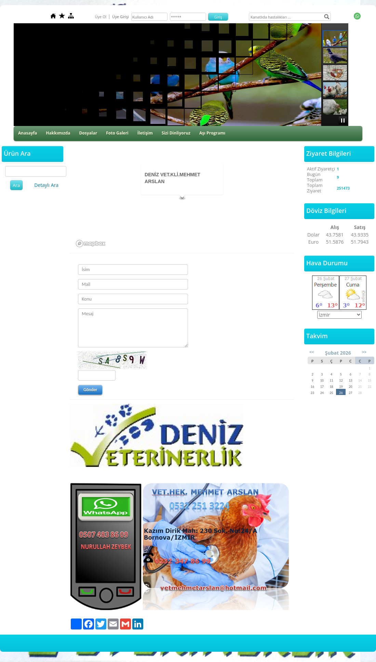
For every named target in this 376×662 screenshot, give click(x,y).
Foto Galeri (117, 133)
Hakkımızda (58, 133)
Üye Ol (100, 16)
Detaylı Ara (46, 185)
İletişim (145, 133)
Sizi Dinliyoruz (176, 133)
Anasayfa (27, 133)
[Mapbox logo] (91, 243)
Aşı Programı (212, 133)
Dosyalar (88, 133)
